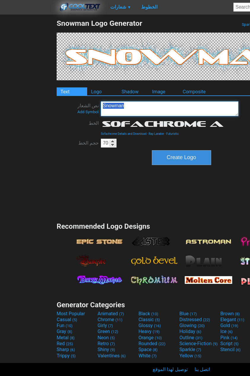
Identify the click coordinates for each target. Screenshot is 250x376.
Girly (105, 325)
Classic (149, 319)
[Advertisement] (28, 108)
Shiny (106, 349)
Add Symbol (87, 112)
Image (158, 92)
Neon (106, 337)
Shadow (130, 92)
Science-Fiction (198, 343)
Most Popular (71, 313)
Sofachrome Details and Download (124, 133)
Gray (64, 331)
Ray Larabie (156, 133)
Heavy (149, 331)
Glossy (149, 325)
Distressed (194, 319)
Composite (194, 92)
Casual (67, 319)
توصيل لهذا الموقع (170, 369)
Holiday (190, 331)
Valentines (112, 356)
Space (147, 349)
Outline (191, 337)
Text (64, 92)
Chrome (110, 319)
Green (108, 331)
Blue (188, 313)
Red (65, 343)
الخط (94, 123)
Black (148, 313)
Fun (65, 325)
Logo (96, 92)
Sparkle (190, 349)
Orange (150, 337)
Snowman (169, 108)
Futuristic (172, 133)
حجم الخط (88, 143)
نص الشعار (88, 108)
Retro (106, 343)
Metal (66, 337)
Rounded (151, 343)
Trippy (66, 356)
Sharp (66, 349)
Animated (111, 313)
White (147, 356)
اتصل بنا (202, 369)
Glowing (192, 325)
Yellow (190, 356)
